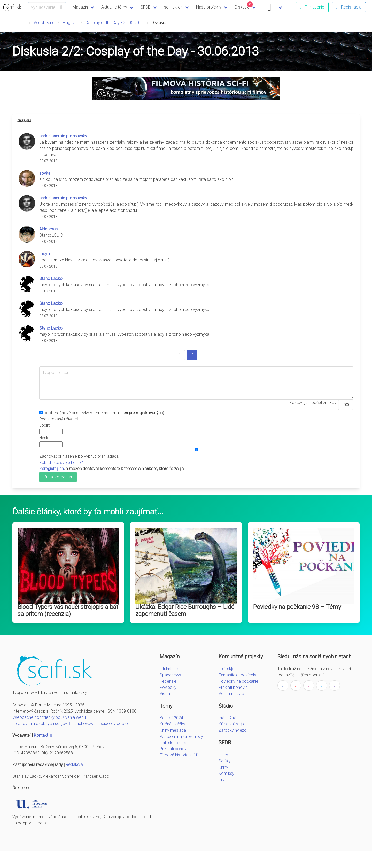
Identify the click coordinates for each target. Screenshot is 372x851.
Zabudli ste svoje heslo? (61, 462)
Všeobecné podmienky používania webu (51, 717)
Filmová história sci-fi (179, 755)
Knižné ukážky (172, 724)
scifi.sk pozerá (173, 742)
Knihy (223, 767)
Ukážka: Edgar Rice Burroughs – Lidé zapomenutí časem (184, 610)
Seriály (225, 761)
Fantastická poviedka (238, 675)
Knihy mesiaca (173, 730)
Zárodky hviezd (232, 730)
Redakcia (77, 764)
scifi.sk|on (228, 668)
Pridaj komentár (58, 476)
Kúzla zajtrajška (233, 724)
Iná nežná (227, 717)
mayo (44, 253)
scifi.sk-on (173, 7)
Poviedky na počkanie (238, 681)
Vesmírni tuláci (232, 693)
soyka (44, 173)
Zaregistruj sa (51, 468)
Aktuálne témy (114, 7)
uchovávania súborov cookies (107, 723)
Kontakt (43, 735)
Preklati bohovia (233, 687)
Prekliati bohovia (175, 748)
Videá (165, 693)
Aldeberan (48, 229)
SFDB (146, 7)
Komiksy (226, 773)
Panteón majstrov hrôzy (181, 736)
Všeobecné (44, 22)
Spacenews (170, 675)
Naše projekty (208, 7)
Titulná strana (172, 668)
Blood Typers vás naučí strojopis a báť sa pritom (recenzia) (68, 610)
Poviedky (168, 687)
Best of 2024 (171, 717)
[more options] (352, 120)
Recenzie (168, 681)
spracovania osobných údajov (42, 723)
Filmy (223, 754)
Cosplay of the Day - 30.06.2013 (114, 22)
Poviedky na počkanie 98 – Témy (297, 607)
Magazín (80, 7)
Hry (221, 779)
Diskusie (244, 5)
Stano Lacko (51, 278)
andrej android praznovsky (63, 136)
